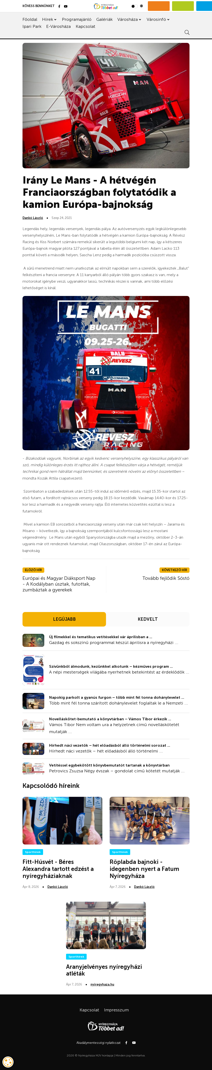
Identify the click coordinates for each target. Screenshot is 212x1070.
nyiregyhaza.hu (102, 984)
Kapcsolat (85, 26)
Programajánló (76, 19)
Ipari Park (32, 26)
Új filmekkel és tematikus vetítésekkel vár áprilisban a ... (100, 637)
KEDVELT (148, 619)
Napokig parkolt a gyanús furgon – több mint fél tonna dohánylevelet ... (116, 697)
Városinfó (156, 19)
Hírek (47, 19)
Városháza (127, 19)
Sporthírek (33, 852)
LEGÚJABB (64, 619)
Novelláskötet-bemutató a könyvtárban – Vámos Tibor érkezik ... (110, 719)
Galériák (104, 19)
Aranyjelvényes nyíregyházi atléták (104, 970)
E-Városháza (58, 26)
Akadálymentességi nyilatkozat (98, 1043)
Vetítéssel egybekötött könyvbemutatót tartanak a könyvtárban (109, 765)
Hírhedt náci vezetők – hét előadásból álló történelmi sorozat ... (109, 745)
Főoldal (30, 19)
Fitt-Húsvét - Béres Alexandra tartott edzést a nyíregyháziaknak (58, 868)
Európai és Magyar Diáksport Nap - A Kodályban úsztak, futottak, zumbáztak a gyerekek (59, 584)
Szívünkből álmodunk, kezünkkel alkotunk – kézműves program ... (111, 666)
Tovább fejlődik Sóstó (165, 578)
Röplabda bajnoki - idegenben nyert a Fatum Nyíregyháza (144, 868)
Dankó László (33, 218)
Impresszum (116, 1010)
